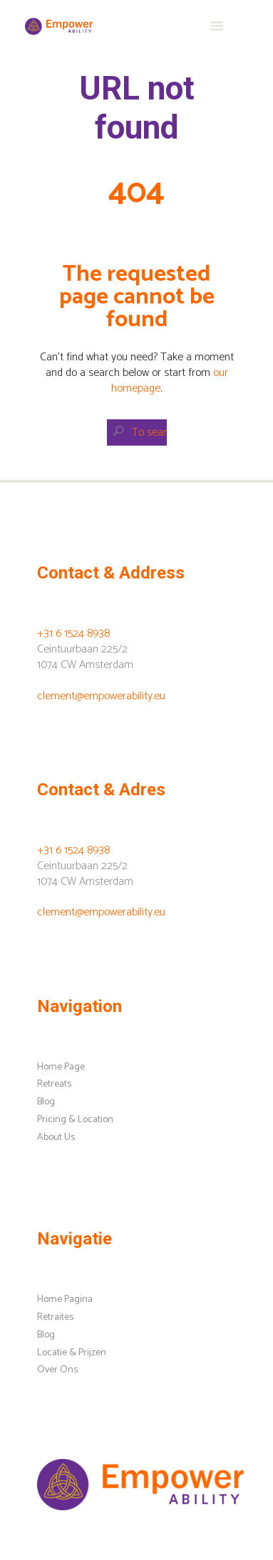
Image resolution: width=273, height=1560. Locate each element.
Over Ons (57, 1370)
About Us (56, 1137)
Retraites (55, 1317)
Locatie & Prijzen (71, 1353)
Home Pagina (65, 1299)
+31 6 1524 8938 (73, 633)
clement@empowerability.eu (101, 696)
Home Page (61, 1067)
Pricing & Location (75, 1120)
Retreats (54, 1084)
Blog (46, 1102)
